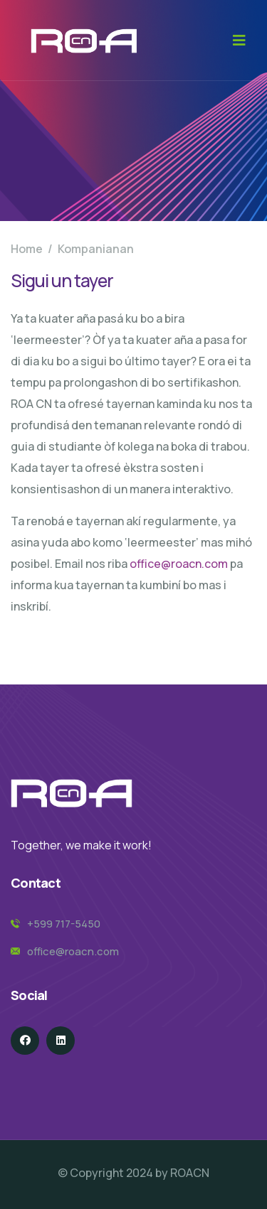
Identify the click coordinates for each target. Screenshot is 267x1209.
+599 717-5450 (63, 923)
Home (27, 249)
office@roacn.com (179, 563)
